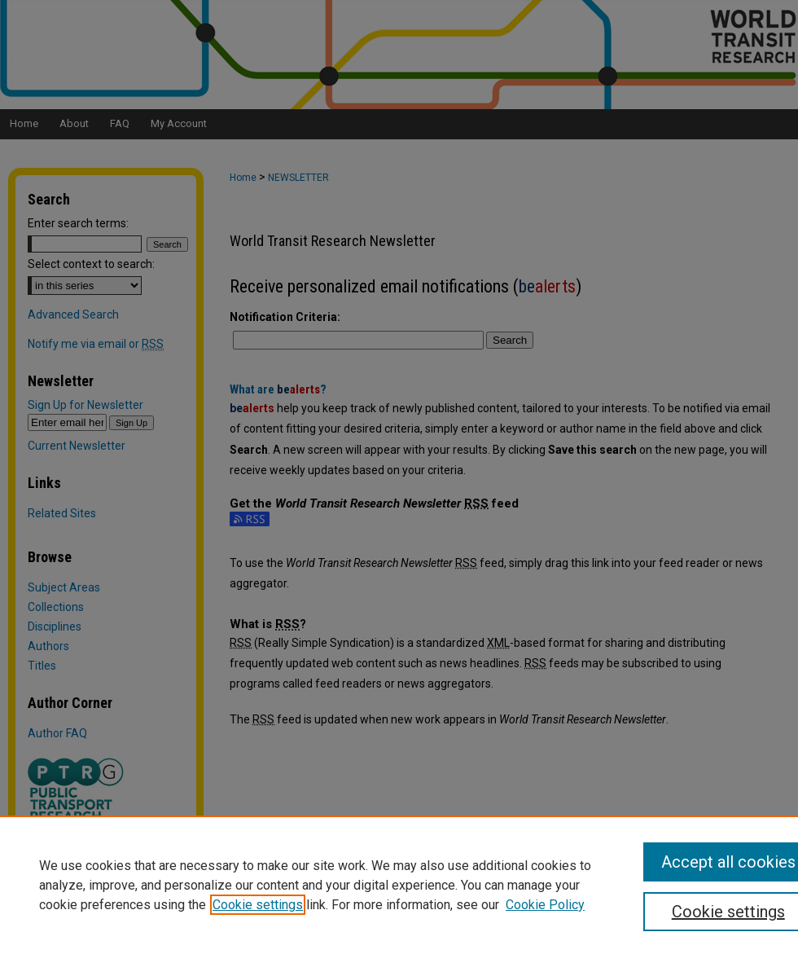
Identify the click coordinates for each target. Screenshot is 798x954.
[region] (399, 885)
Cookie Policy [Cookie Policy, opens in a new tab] (545, 904)
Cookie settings (258, 904)
